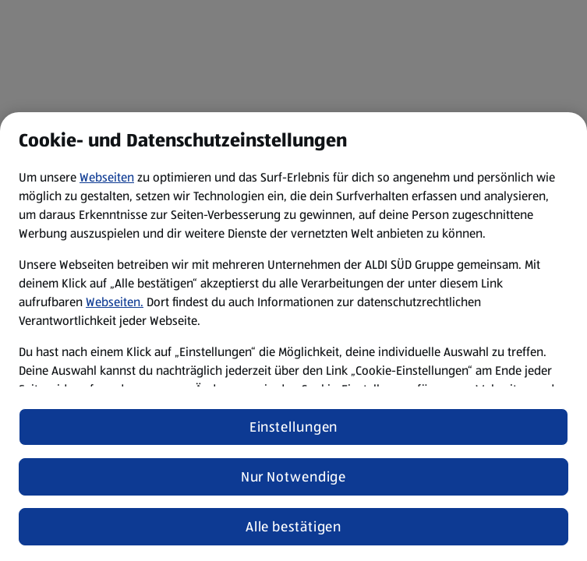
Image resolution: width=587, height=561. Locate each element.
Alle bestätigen (294, 527)
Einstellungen (293, 427)
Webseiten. (114, 302)
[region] (293, 336)
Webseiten (107, 177)
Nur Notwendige (294, 477)
